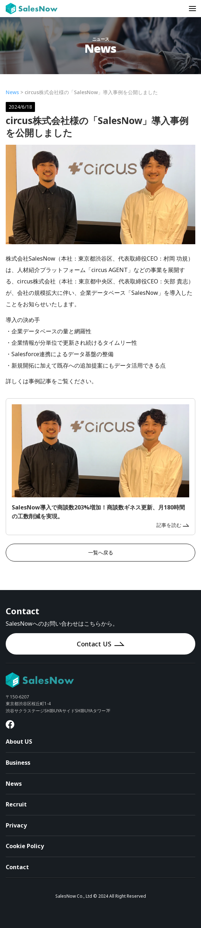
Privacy (16, 825)
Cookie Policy (25, 846)
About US (19, 741)
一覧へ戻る (100, 552)
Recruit (16, 804)
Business (18, 763)
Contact (17, 867)
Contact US (101, 644)
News (12, 92)
